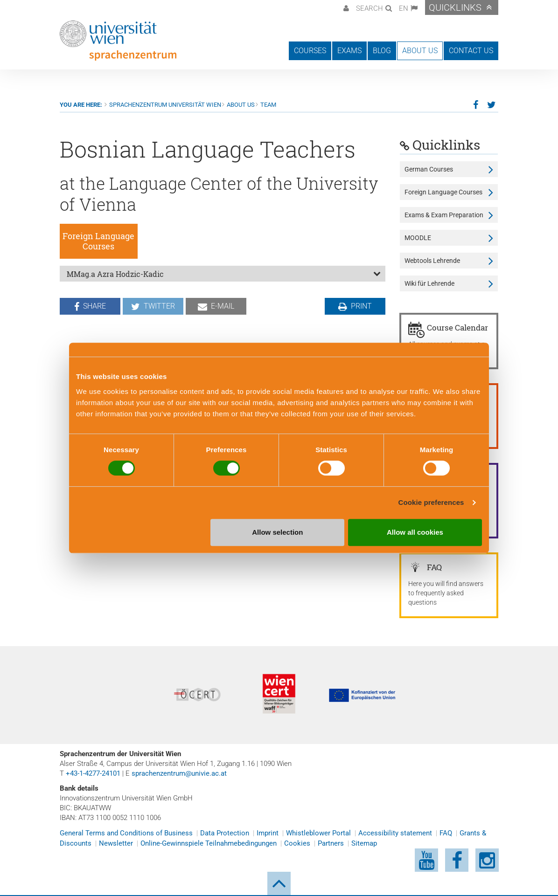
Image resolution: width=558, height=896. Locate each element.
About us (241, 104)
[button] (345, 7)
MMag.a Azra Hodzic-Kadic (115, 274)
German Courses (429, 169)
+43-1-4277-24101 (93, 773)
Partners (331, 843)
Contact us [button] (471, 50)
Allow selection (277, 532)
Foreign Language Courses (443, 192)
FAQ (445, 833)
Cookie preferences (431, 502)
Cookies (297, 843)
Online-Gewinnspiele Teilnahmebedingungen (208, 843)
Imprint (268, 833)
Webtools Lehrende (432, 260)
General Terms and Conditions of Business (126, 833)
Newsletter (116, 843)
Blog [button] (382, 50)
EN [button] (403, 8)
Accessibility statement (395, 833)
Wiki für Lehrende (429, 283)
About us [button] (420, 50)
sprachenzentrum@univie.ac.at (179, 773)
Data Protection (224, 833)
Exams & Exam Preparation (444, 215)
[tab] (222, 274)
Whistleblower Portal (318, 833)
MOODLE (418, 237)
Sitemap (364, 843)
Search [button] (369, 8)
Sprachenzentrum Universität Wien (165, 104)
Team (268, 104)
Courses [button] (310, 50)
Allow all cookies (415, 532)
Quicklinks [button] (455, 7)
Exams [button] (349, 50)
